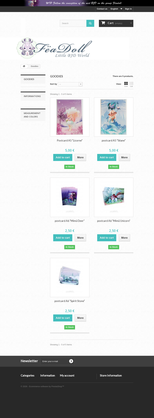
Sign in (128, 9)
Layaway (30, 200)
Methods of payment (35, 196)
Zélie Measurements (35, 246)
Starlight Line (30, 128)
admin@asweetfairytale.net (112, 392)
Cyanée (29, 118)
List (131, 84)
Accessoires (30, 137)
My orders (64, 380)
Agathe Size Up (33, 132)
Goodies (28, 161)
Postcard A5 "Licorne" (69, 140)
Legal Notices (32, 186)
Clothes (29, 152)
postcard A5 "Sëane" (114, 140)
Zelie (28, 113)
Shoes (29, 157)
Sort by (53, 84)
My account (67, 375)
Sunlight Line (30, 103)
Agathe (29, 108)
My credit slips (67, 384)
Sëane (29, 94)
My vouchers (66, 397)
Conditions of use (34, 191)
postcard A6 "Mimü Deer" (70, 220)
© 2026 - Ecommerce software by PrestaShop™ (42, 409)
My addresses (66, 388)
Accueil (29, 182)
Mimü (28, 99)
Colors (29, 260)
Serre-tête (30, 142)
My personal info (68, 392)
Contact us (102, 9)
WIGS (29, 147)
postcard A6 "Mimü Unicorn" (113, 220)
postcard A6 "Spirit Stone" (69, 301)
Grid (126, 84)
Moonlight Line (31, 89)
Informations (32, 173)
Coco (28, 123)
